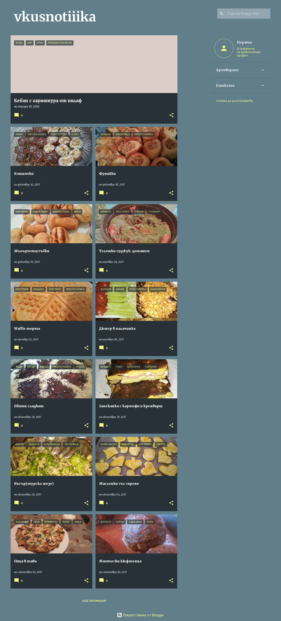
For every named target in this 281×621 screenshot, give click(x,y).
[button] (171, 115)
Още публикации (94, 600)
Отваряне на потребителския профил (248, 52)
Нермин (244, 42)
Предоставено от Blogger (140, 615)
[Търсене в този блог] (248, 13)
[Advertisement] (194, 99)
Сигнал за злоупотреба (234, 101)
